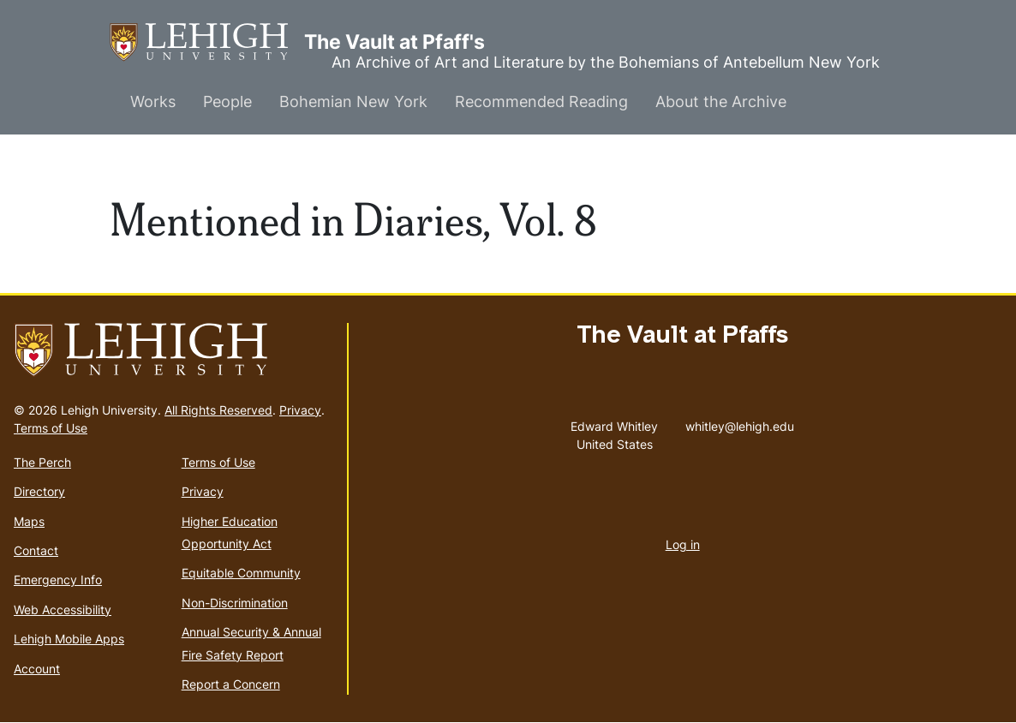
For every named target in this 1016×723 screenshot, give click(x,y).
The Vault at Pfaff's (207, 42)
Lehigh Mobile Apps (69, 638)
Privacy (300, 410)
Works (153, 101)
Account (37, 668)
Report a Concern (231, 684)
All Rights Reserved (218, 410)
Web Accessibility (62, 609)
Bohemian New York (353, 101)
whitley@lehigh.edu (739, 422)
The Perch (42, 462)
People (227, 101)
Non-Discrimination (235, 603)
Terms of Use (50, 428)
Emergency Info (58, 579)
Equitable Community (241, 573)
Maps (29, 521)
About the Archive (720, 101)
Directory (39, 491)
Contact (36, 550)
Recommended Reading (541, 101)
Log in (683, 544)
